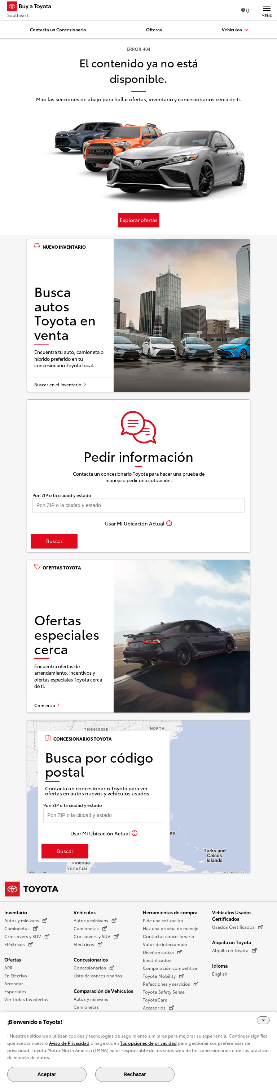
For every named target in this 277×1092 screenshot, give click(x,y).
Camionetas (86, 1007)
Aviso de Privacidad (69, 1043)
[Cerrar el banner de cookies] (263, 1020)
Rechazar (134, 1074)
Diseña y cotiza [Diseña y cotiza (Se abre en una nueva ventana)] (162, 952)
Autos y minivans (91, 999)
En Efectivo (15, 975)
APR (8, 967)
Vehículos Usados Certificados (231, 915)
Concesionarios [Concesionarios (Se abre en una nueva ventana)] (94, 968)
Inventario (15, 912)
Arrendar (13, 983)
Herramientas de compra (170, 912)
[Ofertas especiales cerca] (138, 636)
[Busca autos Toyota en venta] (138, 315)
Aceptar (47, 1074)
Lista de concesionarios (98, 975)
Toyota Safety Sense (164, 992)
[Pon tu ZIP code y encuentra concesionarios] (138, 505)
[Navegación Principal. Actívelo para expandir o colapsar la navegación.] (266, 10)
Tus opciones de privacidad (148, 1043)
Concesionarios (91, 959)
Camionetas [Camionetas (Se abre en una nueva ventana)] (21, 928)
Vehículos (85, 912)
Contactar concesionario (168, 936)
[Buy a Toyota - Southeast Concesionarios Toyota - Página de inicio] (32, 7)
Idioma (220, 965)
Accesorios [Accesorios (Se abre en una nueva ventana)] (158, 1008)
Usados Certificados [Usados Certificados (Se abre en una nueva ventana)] (237, 927)
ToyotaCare (155, 999)
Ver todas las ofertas (26, 999)
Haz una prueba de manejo (171, 928)
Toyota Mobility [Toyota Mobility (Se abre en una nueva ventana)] (163, 976)
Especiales (15, 991)
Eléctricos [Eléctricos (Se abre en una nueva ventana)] (18, 944)
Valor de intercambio (165, 944)
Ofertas (12, 959)
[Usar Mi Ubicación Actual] (138, 523)
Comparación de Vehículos (103, 990)
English (219, 974)
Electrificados (157, 960)
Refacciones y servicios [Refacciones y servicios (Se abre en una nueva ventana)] (170, 984)
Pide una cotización (163, 920)
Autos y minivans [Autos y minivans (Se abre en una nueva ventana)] (25, 920)
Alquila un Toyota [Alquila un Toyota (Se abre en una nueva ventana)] (234, 950)
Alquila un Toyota (231, 942)
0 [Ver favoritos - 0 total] (245, 10)
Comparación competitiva (170, 968)
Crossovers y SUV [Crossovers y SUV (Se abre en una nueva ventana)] (26, 936)
